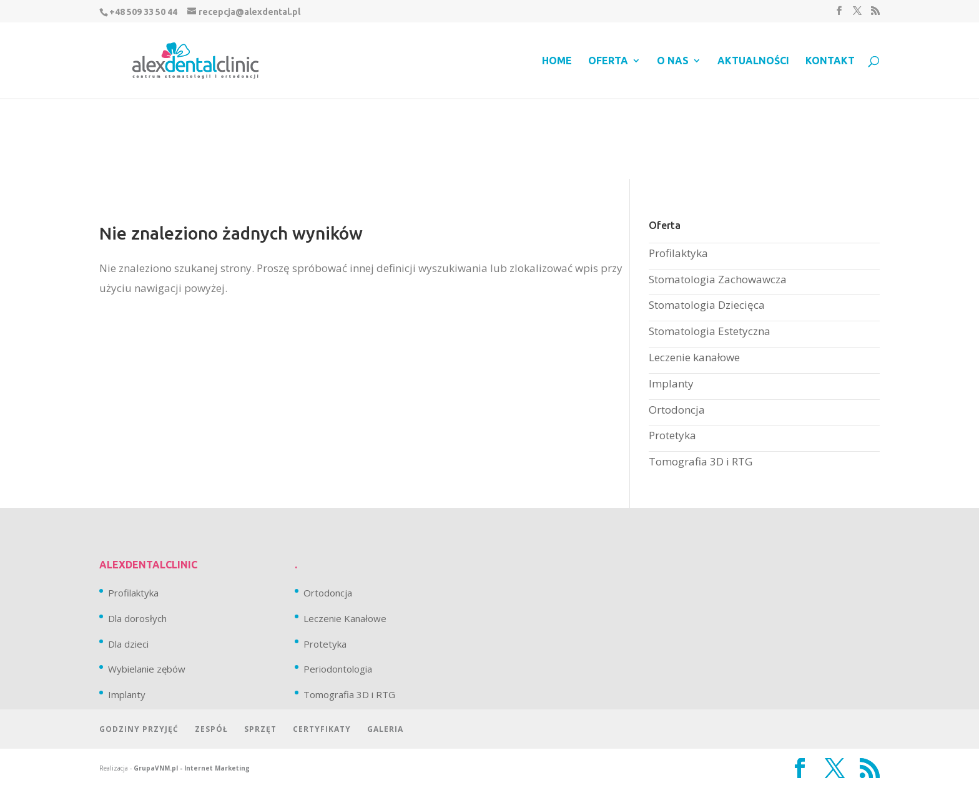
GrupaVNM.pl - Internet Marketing (192, 768)
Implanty (671, 383)
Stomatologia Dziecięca (707, 305)
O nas (673, 61)
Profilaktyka (678, 253)
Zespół (211, 729)
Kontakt (830, 61)
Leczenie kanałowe (694, 357)
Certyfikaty (322, 729)
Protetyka (672, 435)
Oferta (608, 61)
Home (557, 61)
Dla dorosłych (137, 618)
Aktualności (753, 61)
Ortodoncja (677, 409)
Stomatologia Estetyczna (709, 331)
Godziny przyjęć (139, 729)
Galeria (385, 729)
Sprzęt (260, 729)
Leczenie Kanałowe (344, 618)
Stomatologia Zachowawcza (718, 279)
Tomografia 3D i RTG (700, 461)
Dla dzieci (128, 644)
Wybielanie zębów (146, 669)
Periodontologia (337, 669)
